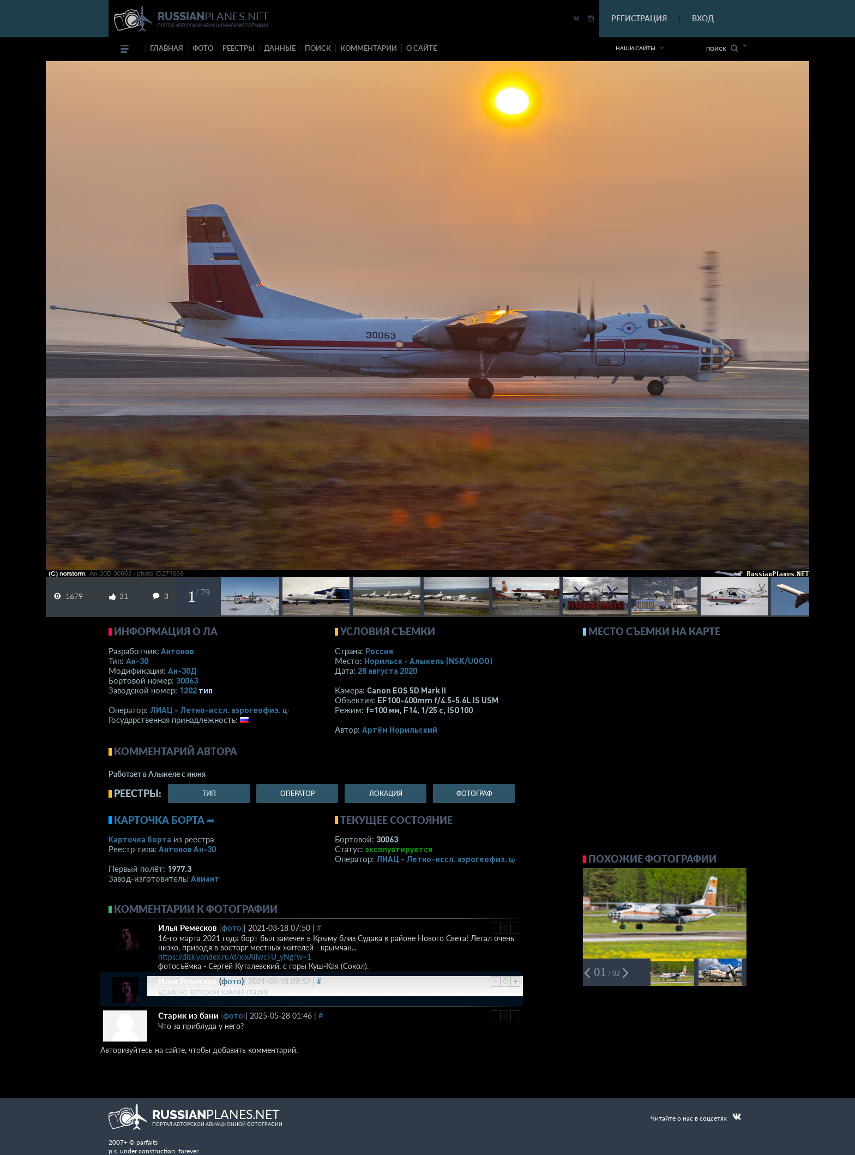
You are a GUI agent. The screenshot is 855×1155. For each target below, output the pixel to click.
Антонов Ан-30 (187, 849)
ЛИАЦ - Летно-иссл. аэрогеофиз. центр (228, 710)
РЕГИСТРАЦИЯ (639, 18)
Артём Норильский (399, 729)
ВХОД (703, 18)
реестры (238, 48)
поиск (318, 48)
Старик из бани (188, 1015)
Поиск (722, 48)
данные (280, 48)
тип (205, 690)
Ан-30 (137, 661)
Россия (379, 651)
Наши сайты (635, 48)
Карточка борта (140, 839)
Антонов (177, 651)
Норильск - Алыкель (428, 661)
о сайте (421, 48)
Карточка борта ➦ (164, 820)
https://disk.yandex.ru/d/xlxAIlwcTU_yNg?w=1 (234, 956)
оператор (297, 793)
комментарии (368, 48)
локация (385, 793)
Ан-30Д (182, 670)
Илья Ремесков (187, 927)
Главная (166, 48)
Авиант (205, 878)
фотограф (474, 793)
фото (202, 48)
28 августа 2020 (387, 670)
